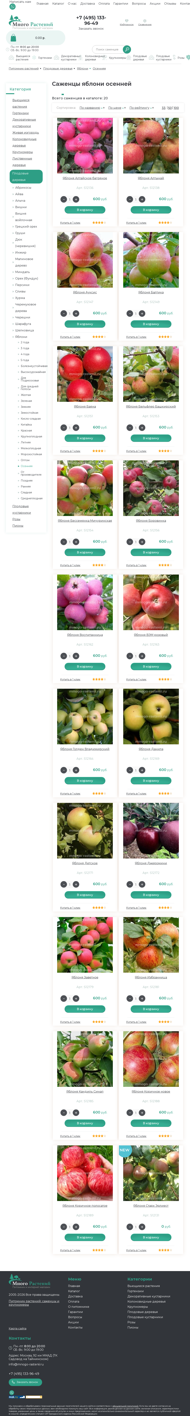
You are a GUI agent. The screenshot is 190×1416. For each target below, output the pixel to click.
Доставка (87, 4)
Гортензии (20, 113)
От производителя (31, 473)
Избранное (127, 24)
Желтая (26, 395)
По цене (114, 108)
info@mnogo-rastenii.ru (26, 1364)
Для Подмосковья (30, 379)
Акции (155, 4)
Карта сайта (17, 1328)
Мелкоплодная (31, 448)
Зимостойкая (29, 412)
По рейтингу (139, 108)
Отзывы (170, 4)
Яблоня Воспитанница (85, 635)
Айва (19, 194)
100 (176, 108)
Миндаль (22, 272)
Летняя (26, 442)
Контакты (75, 1327)
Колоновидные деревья (146, 1301)
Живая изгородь (25, 132)
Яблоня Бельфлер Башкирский (151, 406)
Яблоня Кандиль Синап (85, 1091)
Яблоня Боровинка (151, 520)
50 (170, 108)
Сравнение (145, 24)
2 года (25, 342)
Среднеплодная (31, 498)
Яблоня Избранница (151, 977)
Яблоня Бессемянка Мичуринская (85, 520)
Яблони (21, 337)
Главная (43, 4)
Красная (26, 430)
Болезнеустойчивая (34, 366)
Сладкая (26, 492)
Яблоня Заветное (85, 977)
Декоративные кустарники (148, 1296)
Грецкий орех (26, 226)
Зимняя (26, 406)
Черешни (22, 317)
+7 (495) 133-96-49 (91, 20)
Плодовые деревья (142, 1312)
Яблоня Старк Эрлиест (150, 1205)
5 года (25, 360)
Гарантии (120, 4)
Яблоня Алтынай (151, 178)
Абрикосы (23, 187)
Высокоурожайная (33, 372)
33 (164, 108)
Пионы (17, 525)
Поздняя (26, 480)
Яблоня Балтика (151, 292)
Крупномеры (22, 152)
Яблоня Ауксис (85, 292)
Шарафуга (23, 324)
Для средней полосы (29, 388)
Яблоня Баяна (85, 406)
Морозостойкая (31, 454)
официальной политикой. (125, 1406)
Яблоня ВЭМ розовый (151, 635)
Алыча (20, 200)
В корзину (85, 210)
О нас (72, 4)
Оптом (25, 460)
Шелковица (24, 330)
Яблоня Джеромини (151, 863)
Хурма (20, 298)
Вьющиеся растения (143, 1286)
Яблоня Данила (151, 749)
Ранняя (26, 486)
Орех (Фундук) (26, 278)
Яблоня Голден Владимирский (84, 749)
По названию (90, 108)
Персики (22, 285)
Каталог (58, 4)
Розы (16, 519)
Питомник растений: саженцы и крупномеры (34, 1302)
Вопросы (139, 4)
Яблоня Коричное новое (151, 1091)
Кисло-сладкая (31, 418)
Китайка (26, 424)
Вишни (21, 207)
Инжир (20, 252)
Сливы (20, 291)
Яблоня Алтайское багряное (85, 178)
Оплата (104, 4)
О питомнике (78, 1307)
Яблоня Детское (85, 863)
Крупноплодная (31, 436)
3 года (25, 348)
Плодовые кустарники (145, 1317)
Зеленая (26, 401)
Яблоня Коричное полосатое (85, 1205)
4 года (25, 354)
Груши (20, 233)
